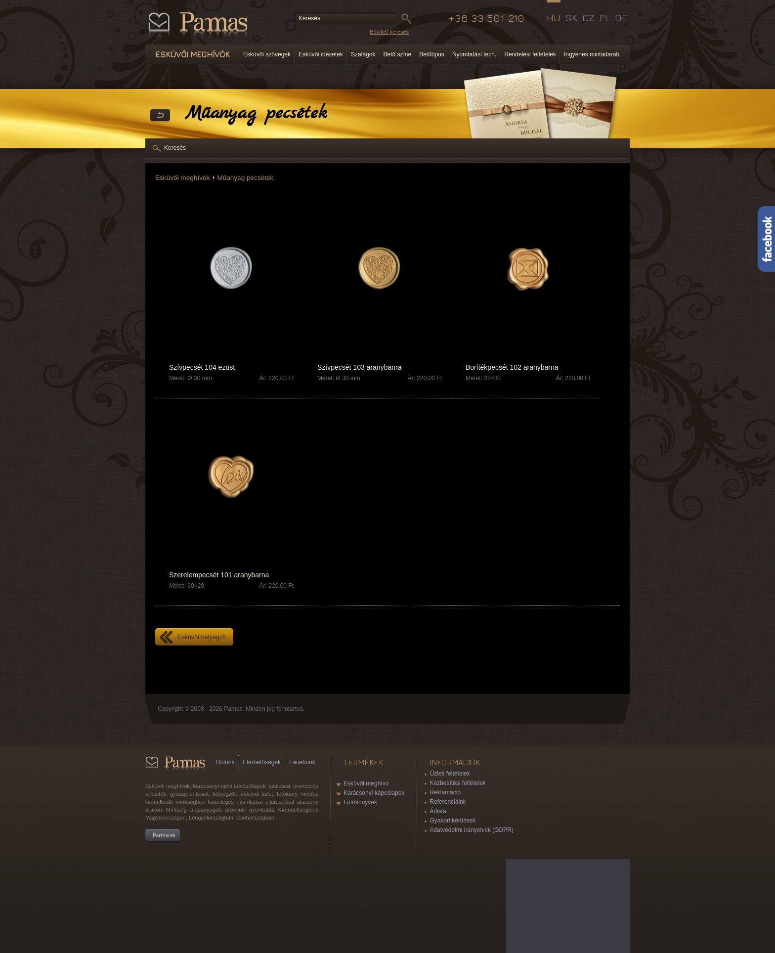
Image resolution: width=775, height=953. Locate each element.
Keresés (175, 147)
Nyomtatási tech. (474, 54)
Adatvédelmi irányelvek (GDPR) (471, 829)
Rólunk (225, 762)
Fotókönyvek (360, 802)
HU (553, 17)
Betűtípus (431, 54)
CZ (588, 17)
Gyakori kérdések (452, 820)
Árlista (438, 811)
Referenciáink (448, 801)
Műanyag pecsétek (245, 177)
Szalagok (363, 54)
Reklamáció (445, 792)
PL (605, 17)
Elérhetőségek (262, 762)
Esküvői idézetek (321, 54)
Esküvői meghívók (182, 177)
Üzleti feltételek (450, 773)
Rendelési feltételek (530, 54)
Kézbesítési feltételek (457, 783)
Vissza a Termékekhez (160, 116)
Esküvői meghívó (366, 783)
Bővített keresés (389, 32)
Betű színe (397, 54)
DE (621, 17)
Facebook (302, 762)
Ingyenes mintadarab (591, 54)
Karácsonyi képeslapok (374, 792)
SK (571, 17)
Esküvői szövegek (267, 54)
